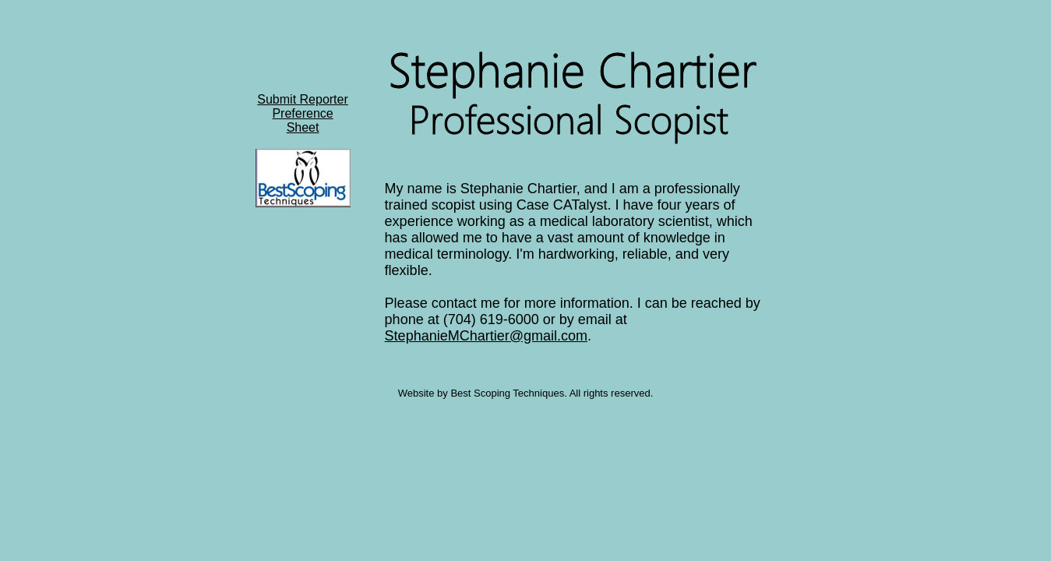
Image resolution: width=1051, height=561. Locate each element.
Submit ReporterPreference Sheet (302, 113)
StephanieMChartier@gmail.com (486, 336)
